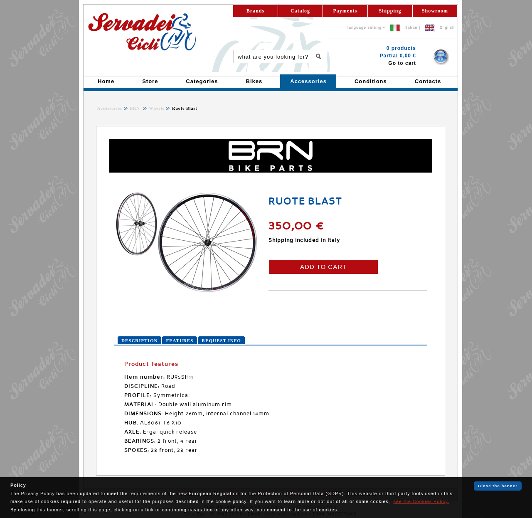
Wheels (156, 108)
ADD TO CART (323, 266)
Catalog (300, 11)
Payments (345, 11)
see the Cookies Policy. (421, 501)
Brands (255, 11)
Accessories (109, 108)
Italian (411, 27)
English (447, 27)
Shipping (390, 11)
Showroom (435, 11)
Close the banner (497, 485)
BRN (135, 108)
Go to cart (402, 63)
